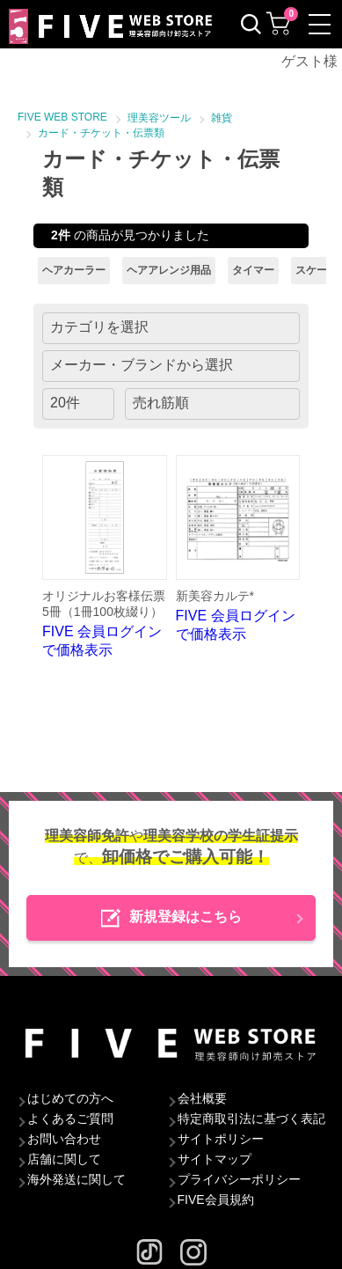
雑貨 (221, 118)
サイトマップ (214, 1159)
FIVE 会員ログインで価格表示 (104, 556)
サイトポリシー (221, 1139)
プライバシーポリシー (239, 1179)
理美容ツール (159, 118)
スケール (316, 270)
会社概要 (202, 1098)
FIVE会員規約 (216, 1199)
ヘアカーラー (74, 270)
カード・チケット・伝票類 (101, 133)
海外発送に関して (76, 1179)
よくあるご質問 (70, 1118)
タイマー (253, 270)
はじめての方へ (70, 1098)
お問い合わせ (64, 1139)
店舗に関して (64, 1159)
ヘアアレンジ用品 (169, 270)
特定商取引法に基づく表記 (251, 1118)
